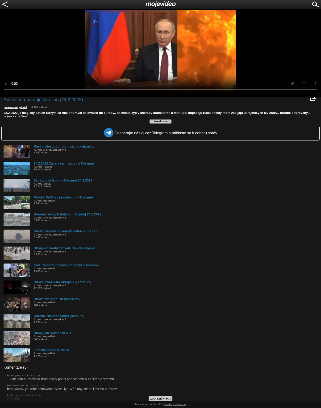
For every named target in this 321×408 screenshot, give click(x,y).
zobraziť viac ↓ (161, 121)
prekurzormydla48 (15, 107)
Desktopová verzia (175, 404)
